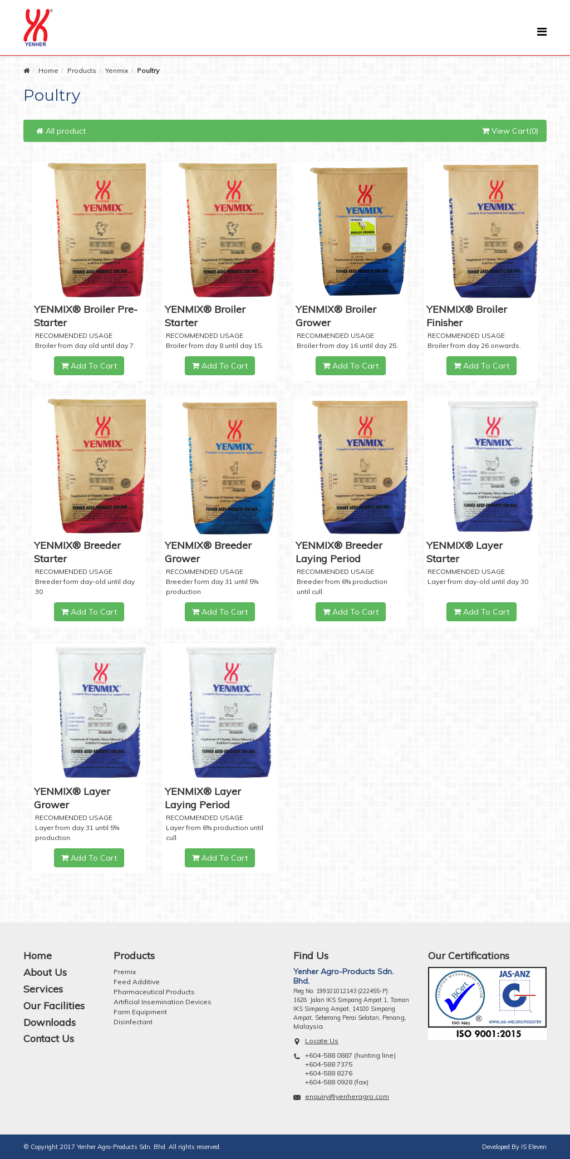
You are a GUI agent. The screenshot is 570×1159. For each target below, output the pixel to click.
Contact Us (48, 1038)
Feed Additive (137, 982)
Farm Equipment (140, 1012)
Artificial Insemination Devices (163, 1002)
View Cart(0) (510, 131)
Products (81, 70)
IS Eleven (534, 1147)
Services (43, 989)
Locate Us (321, 1041)
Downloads (49, 1022)
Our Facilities (54, 1005)
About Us (45, 972)
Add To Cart (89, 366)
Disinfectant (133, 1022)
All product (61, 131)
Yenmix (116, 70)
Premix (125, 972)
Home (48, 70)
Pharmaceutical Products (154, 992)
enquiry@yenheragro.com (347, 1096)
